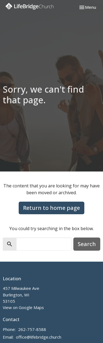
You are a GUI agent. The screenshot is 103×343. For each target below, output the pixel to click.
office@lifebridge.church (38, 337)
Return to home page (51, 207)
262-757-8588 (32, 329)
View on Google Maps (23, 307)
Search (87, 244)
